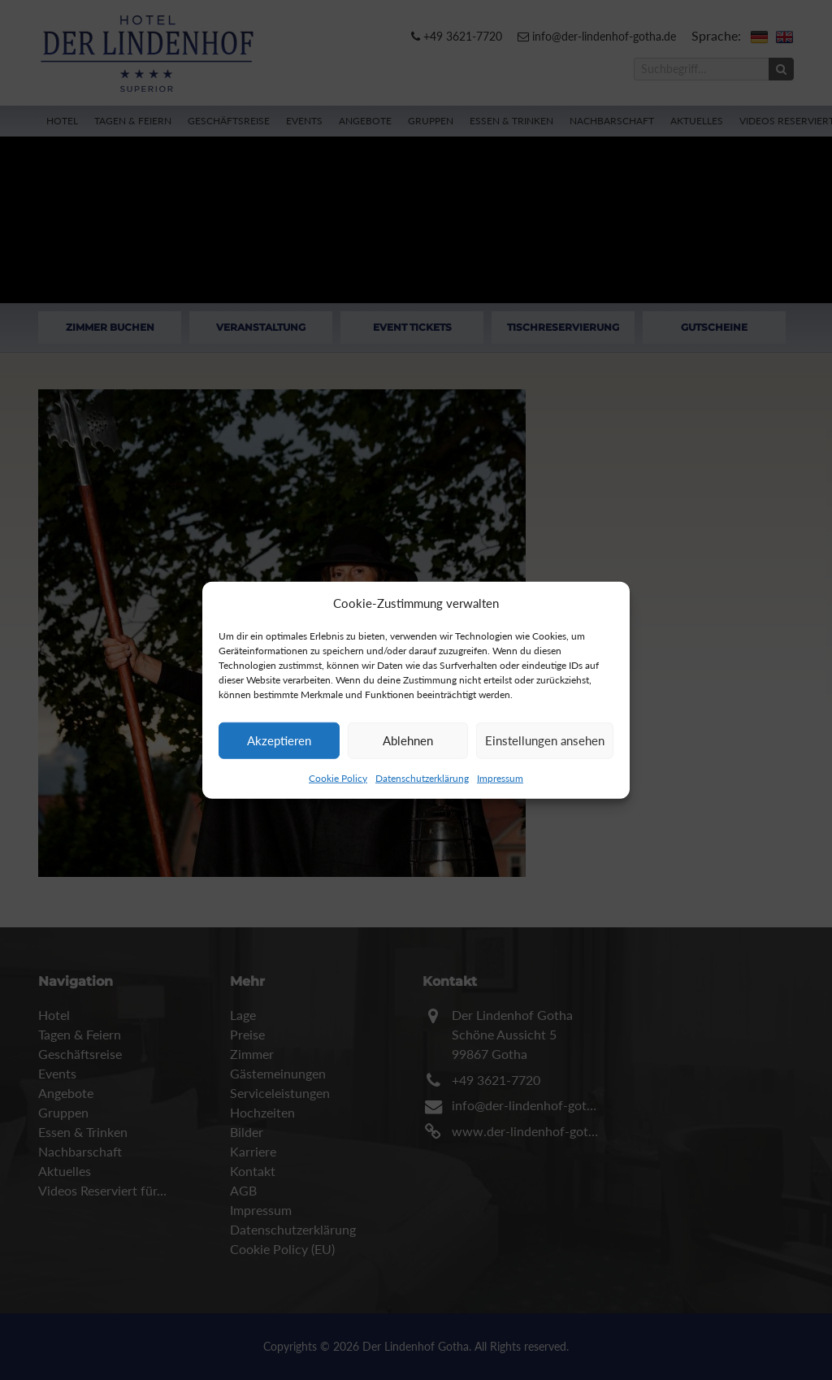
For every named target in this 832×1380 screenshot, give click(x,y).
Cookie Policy (338, 777)
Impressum (500, 777)
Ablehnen (408, 740)
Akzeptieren (279, 740)
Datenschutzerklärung (422, 777)
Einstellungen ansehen (544, 740)
